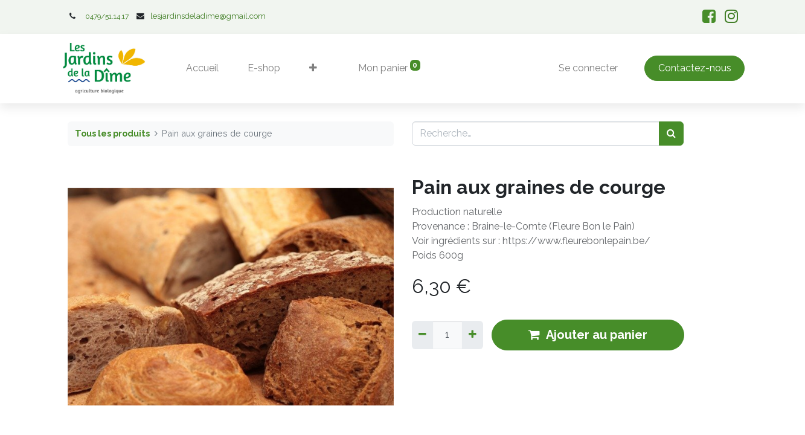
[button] (313, 68)
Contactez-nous (694, 68)
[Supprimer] (422, 335)
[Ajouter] (472, 335)
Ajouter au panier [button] (587, 334)
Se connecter (588, 68)
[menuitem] (202, 68)
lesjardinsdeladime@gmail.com (208, 16)
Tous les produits (112, 133)
